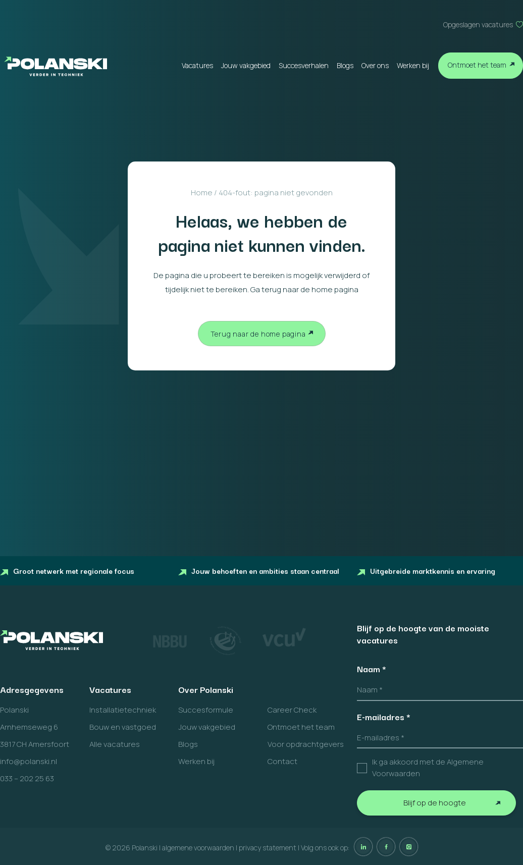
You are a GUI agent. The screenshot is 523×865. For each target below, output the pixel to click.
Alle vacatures (114, 744)
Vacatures (197, 65)
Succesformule (205, 710)
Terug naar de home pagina (258, 334)
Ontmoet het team (477, 65)
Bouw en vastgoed (122, 727)
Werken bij (413, 65)
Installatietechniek (122, 710)
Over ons (375, 65)
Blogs (345, 65)
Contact (282, 761)
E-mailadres (383, 716)
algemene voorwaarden (198, 847)
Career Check (292, 710)
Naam (371, 668)
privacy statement (267, 847)
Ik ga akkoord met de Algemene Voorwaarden (428, 767)
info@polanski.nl (28, 761)
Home (202, 192)
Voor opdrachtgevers (306, 744)
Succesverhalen (304, 65)
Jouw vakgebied (246, 65)
